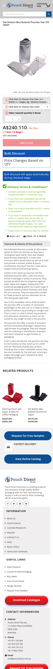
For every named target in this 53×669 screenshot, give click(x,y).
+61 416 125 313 (15, 647)
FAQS (9, 542)
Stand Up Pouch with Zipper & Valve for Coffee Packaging (12, 412)
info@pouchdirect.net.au (19, 658)
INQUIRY (11, 532)
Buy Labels (12, 576)
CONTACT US (13, 537)
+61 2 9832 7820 (15, 650)
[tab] (26, 244)
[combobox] (27, 14)
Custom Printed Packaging (19, 571)
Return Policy (13, 546)
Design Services (14, 586)
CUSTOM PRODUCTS (16, 528)
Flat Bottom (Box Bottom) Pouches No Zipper (37, 412)
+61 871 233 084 (15, 640)
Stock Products (14, 523)
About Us (11, 518)
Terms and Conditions (17, 551)
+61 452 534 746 (15, 644)
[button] (44, 57)
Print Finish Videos (15, 581)
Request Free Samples (17, 590)
